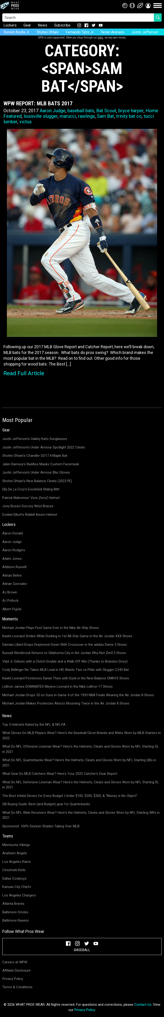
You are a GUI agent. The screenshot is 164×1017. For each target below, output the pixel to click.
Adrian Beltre (12, 575)
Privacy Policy (12, 979)
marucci (68, 116)
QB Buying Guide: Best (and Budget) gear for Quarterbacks (46, 804)
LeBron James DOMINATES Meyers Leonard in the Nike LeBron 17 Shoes (57, 686)
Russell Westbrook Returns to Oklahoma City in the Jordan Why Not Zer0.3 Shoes (64, 653)
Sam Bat (105, 116)
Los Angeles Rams (16, 862)
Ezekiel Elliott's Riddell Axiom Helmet (29, 515)
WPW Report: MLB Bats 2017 (38, 103)
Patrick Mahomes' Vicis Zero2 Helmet (31, 498)
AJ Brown (9, 592)
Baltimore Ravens (15, 920)
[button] (148, 5)
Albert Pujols (11, 609)
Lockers (10, 25)
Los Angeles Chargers (19, 895)
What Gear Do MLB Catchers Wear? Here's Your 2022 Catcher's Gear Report (59, 774)
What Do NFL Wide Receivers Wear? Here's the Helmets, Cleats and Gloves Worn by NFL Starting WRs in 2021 (81, 815)
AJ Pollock (10, 600)
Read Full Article (23, 373)
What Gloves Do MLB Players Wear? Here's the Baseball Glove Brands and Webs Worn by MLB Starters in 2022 (81, 735)
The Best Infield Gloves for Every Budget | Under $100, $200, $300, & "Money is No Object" (70, 796)
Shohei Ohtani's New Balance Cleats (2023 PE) (37, 481)
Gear (27, 25)
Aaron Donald (12, 533)
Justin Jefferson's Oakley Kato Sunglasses (34, 439)
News (42, 25)
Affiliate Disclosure (16, 970)
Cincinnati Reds (14, 870)
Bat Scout (106, 110)
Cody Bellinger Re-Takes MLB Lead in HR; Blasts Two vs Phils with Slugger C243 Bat (65, 670)
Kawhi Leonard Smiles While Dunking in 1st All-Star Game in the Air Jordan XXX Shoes (67, 636)
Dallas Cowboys (14, 878)
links (100, 37)
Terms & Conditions (17, 987)
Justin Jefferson (144, 32)
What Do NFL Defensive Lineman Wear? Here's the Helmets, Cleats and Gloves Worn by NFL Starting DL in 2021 (80, 785)
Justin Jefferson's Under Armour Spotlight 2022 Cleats (43, 447)
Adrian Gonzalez (14, 584)
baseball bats (80, 110)
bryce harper (131, 110)
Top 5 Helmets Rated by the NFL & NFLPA (33, 724)
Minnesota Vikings (16, 845)
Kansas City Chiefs (16, 887)
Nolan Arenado (112, 32)
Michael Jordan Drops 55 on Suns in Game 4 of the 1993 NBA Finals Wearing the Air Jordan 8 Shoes (78, 695)
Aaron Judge (52, 110)
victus (25, 121)
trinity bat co (129, 116)
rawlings (86, 116)
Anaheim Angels (14, 853)
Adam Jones (12, 559)
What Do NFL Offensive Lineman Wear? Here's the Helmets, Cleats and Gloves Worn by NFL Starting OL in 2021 (80, 749)
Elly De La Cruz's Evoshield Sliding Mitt (30, 489)
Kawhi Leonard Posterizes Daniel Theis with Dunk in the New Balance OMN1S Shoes (65, 678)
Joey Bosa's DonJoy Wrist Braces (27, 506)
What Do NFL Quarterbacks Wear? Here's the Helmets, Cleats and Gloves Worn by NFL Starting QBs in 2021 (79, 762)
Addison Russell (14, 567)
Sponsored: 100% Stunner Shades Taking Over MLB (40, 826)
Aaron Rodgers (13, 550)
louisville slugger (41, 116)
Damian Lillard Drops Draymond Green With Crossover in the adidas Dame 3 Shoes (64, 645)
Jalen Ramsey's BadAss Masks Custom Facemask (40, 464)
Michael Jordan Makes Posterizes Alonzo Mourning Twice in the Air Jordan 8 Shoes (65, 703)
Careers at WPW (14, 962)
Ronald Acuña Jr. (16, 32)
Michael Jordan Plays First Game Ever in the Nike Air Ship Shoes (50, 628)
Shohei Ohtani (48, 32)
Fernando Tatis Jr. (80, 32)
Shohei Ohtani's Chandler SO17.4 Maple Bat (34, 456)
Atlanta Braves (13, 904)
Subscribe (62, 25)
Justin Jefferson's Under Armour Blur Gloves (36, 472)
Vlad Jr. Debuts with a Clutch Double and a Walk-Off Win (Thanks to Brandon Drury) (65, 661)
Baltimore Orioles (15, 912)
